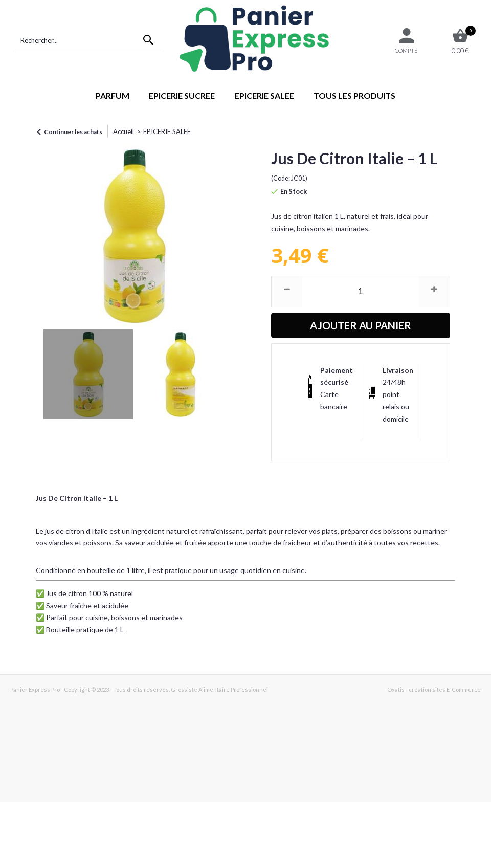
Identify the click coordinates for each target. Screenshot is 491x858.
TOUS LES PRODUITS (354, 95)
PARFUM (112, 95)
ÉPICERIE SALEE (167, 131)
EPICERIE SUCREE (182, 95)
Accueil (123, 131)
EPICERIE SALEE (264, 95)
